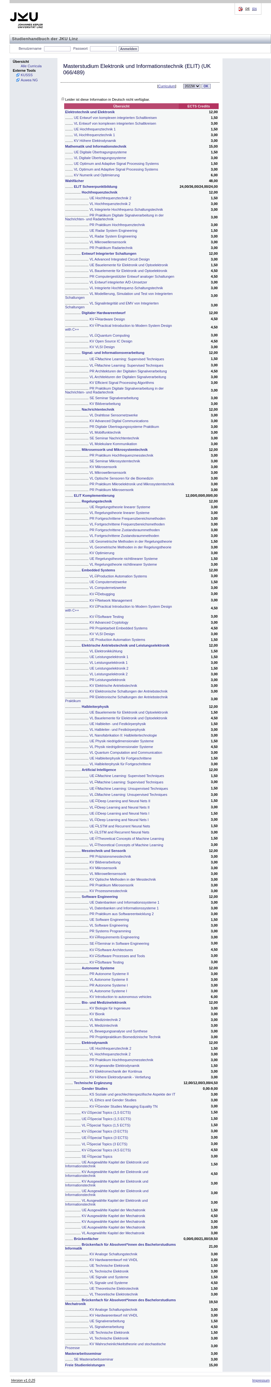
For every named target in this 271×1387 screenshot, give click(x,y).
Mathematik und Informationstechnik (95, 146)
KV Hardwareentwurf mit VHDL (113, 1260)
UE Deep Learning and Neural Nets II (119, 801)
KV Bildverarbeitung (104, 404)
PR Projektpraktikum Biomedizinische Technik (125, 1037)
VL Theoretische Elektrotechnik (113, 1294)
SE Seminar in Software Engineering (119, 943)
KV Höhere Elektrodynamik (95, 141)
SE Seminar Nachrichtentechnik (114, 438)
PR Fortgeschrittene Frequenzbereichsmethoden (127, 518)
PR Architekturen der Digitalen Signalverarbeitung (128, 371)
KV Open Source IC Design (110, 341)
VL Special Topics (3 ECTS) (104, 1144)
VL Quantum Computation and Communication (125, 752)
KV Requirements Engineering (114, 937)
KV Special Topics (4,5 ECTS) (106, 1150)
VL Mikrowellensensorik (107, 242)
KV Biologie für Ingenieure (109, 1008)
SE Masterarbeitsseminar (94, 1359)
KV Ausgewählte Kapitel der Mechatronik (113, 1216)
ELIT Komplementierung (94, 495)
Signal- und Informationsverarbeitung (113, 353)
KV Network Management (110, 600)
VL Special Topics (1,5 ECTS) (106, 1125)
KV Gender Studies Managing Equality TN (123, 1106)
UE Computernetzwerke (108, 582)
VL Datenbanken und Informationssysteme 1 (124, 908)
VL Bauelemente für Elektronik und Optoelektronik (128, 271)
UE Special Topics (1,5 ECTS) (106, 1119)
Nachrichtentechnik (98, 409)
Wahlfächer (74, 181)
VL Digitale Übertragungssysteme (100, 158)
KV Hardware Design (107, 319)
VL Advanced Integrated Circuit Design (119, 259)
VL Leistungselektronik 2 (108, 674)
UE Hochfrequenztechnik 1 (95, 129)
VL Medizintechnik (103, 1025)
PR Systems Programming (110, 931)
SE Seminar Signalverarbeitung (113, 398)
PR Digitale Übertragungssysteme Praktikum (124, 427)
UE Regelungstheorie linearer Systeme (119, 507)
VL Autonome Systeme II (108, 979)
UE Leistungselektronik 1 (108, 657)
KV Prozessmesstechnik (108, 891)
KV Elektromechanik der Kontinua (115, 1071)
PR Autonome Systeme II (109, 974)
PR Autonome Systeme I (108, 985)
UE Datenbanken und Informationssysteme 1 (124, 902)
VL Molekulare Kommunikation (113, 444)
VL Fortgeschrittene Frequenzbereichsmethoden (127, 524)
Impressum (260, 1380)
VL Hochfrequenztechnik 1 (94, 135)
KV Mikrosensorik (103, 467)
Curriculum (166, 86)
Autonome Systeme (98, 968)
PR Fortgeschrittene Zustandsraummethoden (124, 530)
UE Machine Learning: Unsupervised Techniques (128, 788)
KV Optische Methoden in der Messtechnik (122, 879)
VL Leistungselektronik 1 (108, 662)
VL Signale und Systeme (108, 1283)
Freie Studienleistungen (85, 1365)
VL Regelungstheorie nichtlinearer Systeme (123, 564)
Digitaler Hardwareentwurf (103, 313)
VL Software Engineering (108, 925)
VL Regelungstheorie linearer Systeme (119, 513)
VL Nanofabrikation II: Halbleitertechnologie (123, 735)
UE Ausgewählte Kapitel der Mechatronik (113, 1210)
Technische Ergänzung (93, 1083)
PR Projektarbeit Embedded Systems (118, 628)
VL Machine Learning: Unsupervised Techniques (128, 794)
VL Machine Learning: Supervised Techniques (126, 365)
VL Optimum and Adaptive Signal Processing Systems (116, 169)
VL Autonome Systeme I (108, 991)
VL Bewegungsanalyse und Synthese (118, 1031)
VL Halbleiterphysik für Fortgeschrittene (120, 764)
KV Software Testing (106, 617)
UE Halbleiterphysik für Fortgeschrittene (120, 758)
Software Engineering (100, 897)
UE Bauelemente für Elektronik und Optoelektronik (128, 265)
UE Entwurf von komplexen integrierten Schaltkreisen (115, 118)
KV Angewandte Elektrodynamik (114, 1066)
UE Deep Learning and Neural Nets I (119, 813)
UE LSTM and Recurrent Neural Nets (119, 826)
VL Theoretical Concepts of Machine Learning (126, 845)
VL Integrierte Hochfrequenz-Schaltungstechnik (126, 209)
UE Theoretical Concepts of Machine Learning (126, 838)
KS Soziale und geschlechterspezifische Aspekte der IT (132, 1094)
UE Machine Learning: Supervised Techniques (126, 359)
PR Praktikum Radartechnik (110, 248)
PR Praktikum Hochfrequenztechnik (117, 225)
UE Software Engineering (109, 919)
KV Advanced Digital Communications (118, 421)
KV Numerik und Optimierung (97, 175)
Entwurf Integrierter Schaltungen (109, 253)
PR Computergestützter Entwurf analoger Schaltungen (131, 276)
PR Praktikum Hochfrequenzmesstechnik (121, 455)
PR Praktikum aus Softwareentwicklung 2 (121, 914)
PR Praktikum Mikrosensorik (111, 490)
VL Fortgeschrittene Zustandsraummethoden (124, 536)
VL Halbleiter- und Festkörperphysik (117, 729)
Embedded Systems (98, 570)
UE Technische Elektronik (109, 1265)
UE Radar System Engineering (113, 230)
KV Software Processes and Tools (117, 956)
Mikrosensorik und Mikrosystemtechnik (115, 449)
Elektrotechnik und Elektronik (90, 112)
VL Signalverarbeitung (106, 1327)
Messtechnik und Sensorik (104, 851)
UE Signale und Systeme (108, 1277)
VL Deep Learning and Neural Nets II (119, 807)
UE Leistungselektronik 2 (108, 668)
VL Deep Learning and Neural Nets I (118, 820)
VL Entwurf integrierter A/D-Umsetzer (118, 282)
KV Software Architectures (111, 950)
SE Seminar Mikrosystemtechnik (114, 461)
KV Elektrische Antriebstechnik (113, 685)
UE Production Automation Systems (117, 640)
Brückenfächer (86, 1239)
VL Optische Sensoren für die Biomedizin (121, 478)
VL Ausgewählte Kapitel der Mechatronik (113, 1233)
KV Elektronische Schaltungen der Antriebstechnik (128, 691)
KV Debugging (102, 594)
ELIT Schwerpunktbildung (95, 186)
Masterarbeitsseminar (83, 1353)
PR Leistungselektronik (107, 680)
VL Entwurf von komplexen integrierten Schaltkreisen (115, 123)
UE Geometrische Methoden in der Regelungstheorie (130, 541)
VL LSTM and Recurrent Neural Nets (119, 832)
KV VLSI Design (102, 347)
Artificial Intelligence (99, 770)
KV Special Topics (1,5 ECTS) (106, 1112)
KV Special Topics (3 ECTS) (105, 1131)
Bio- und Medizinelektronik (104, 1002)
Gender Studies (95, 1088)
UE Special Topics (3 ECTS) (105, 1138)
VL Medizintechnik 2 (105, 1020)
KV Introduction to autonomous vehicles (120, 997)
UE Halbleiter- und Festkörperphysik (117, 724)
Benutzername (30, 48)
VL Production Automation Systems (118, 576)
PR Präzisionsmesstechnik (110, 856)
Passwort (80, 48)
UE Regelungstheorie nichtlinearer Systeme (123, 559)
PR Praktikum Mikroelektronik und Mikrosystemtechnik (131, 484)
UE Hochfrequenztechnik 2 (110, 198)
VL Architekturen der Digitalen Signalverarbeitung (127, 377)
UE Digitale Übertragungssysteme (100, 152)
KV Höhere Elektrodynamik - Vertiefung (119, 1077)
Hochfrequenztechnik (99, 192)
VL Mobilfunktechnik (105, 432)
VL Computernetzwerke (107, 588)
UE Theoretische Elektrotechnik (114, 1288)
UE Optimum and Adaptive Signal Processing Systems (116, 163)
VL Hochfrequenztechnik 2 (110, 204)
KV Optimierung (101, 553)
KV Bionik (97, 1014)
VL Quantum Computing (109, 335)
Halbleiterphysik (95, 706)
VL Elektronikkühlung (105, 651)
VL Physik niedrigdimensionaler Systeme (121, 747)
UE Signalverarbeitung (106, 1321)
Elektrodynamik (95, 1043)
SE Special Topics (97, 1156)
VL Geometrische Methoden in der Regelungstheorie (130, 547)
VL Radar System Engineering (113, 236)
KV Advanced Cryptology (108, 622)
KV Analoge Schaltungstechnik (113, 1254)
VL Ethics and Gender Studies (112, 1100)
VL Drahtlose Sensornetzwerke (113, 415)
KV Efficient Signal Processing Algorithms (121, 383)
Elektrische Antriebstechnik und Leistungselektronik (125, 645)
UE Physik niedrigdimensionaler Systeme (121, 741)
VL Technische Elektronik (108, 1271)
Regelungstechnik (97, 501)
